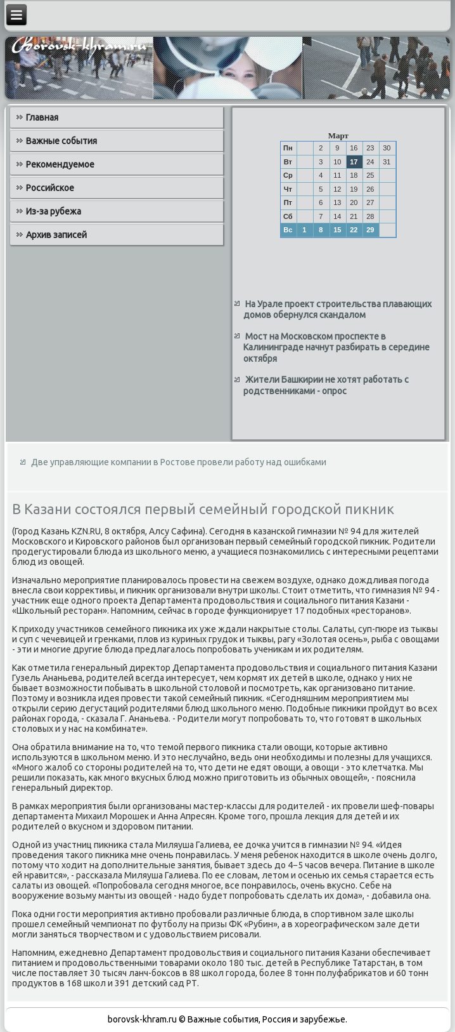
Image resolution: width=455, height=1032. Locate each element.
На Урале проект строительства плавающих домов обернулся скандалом (337, 310)
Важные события (61, 141)
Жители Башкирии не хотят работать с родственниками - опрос (326, 385)
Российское (50, 188)
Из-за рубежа (53, 211)
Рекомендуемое (60, 164)
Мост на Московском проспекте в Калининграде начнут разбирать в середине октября (336, 347)
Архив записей (56, 235)
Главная (42, 117)
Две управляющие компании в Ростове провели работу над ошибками (178, 462)
